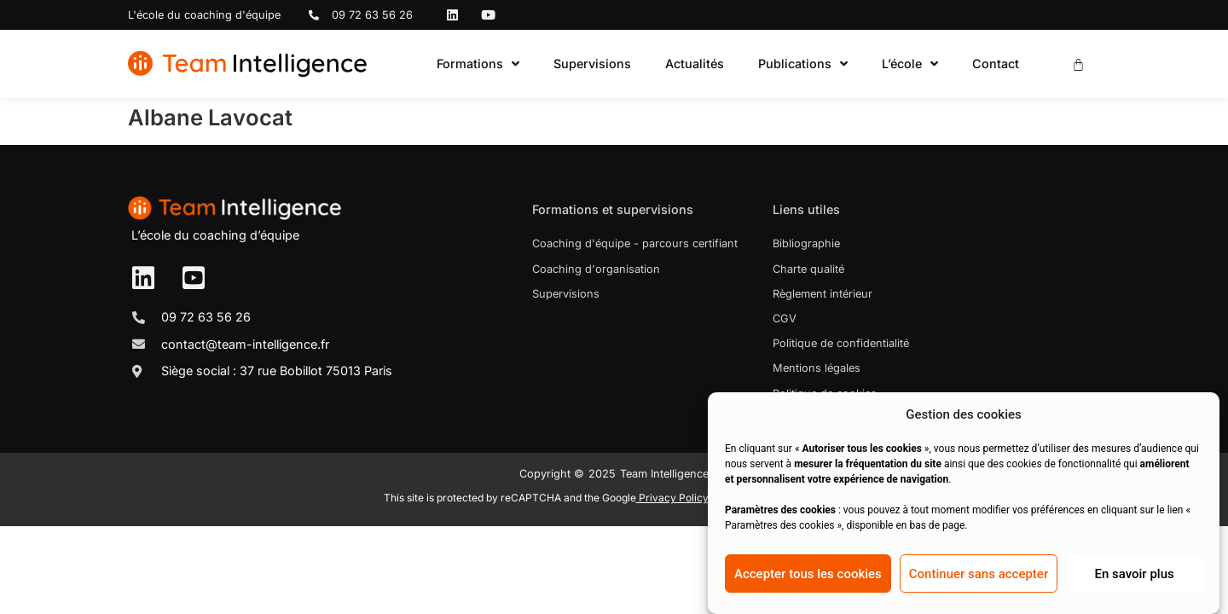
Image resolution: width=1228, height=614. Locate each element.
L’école (910, 63)
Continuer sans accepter (978, 574)
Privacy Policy (672, 497)
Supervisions (592, 63)
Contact (995, 63)
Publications (803, 63)
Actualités (694, 63)
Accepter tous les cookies (808, 574)
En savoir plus (1133, 574)
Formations (478, 63)
